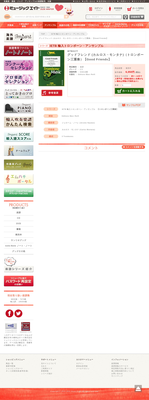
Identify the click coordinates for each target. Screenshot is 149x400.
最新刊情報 (10, 366)
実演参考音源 (51, 93)
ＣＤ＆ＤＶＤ (93, 25)
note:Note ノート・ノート (18, 246)
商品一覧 (10, 363)
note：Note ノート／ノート (121, 25)
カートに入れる (129, 91)
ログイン (96, 9)
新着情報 (45, 371)
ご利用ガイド (46, 368)
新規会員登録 (82, 366)
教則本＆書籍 (79, 25)
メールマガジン (82, 368)
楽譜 (18, 212)
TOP (43, 34)
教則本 (18, 234)
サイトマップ (117, 376)
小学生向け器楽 (24, 25)
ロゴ (40, 12)
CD (18, 218)
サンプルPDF (131, 105)
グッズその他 (139, 25)
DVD (18, 223)
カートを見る (135, 9)
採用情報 (115, 363)
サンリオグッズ (106, 25)
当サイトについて (48, 363)
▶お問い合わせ (88, 1)
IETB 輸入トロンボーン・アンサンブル (68, 34)
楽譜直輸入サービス (119, 366)
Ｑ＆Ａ (44, 366)
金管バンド (37, 25)
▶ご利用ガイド (123, 1)
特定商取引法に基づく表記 (122, 368)
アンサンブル (50, 25)
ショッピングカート (14, 368)
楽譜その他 (64, 25)
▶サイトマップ (138, 1)
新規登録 (116, 9)
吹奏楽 (8, 25)
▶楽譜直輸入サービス (106, 1)
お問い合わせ (117, 373)
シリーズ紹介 (46, 373)
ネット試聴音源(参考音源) (17, 371)
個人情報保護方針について (122, 371)
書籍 (18, 229)
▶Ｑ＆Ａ (77, 1)
